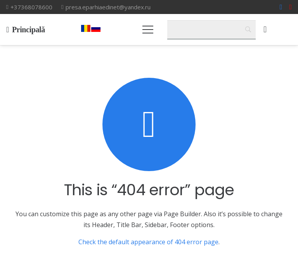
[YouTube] (290, 7)
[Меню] (148, 29)
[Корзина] (265, 29)
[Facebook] (281, 7)
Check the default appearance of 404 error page (148, 242)
